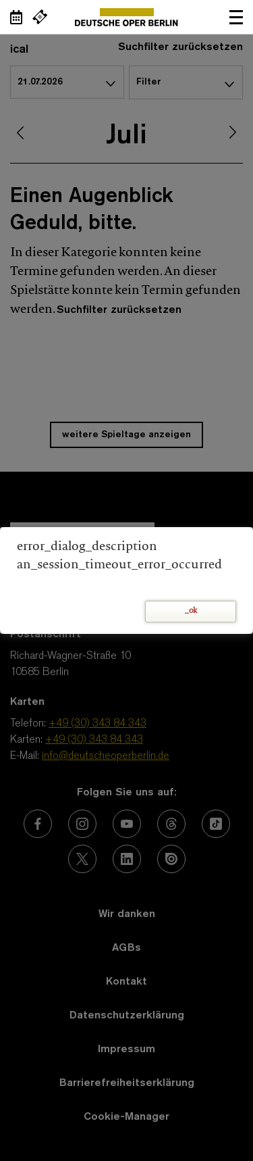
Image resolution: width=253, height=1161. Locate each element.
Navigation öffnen (236, 17)
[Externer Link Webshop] (39, 16)
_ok (191, 611)
